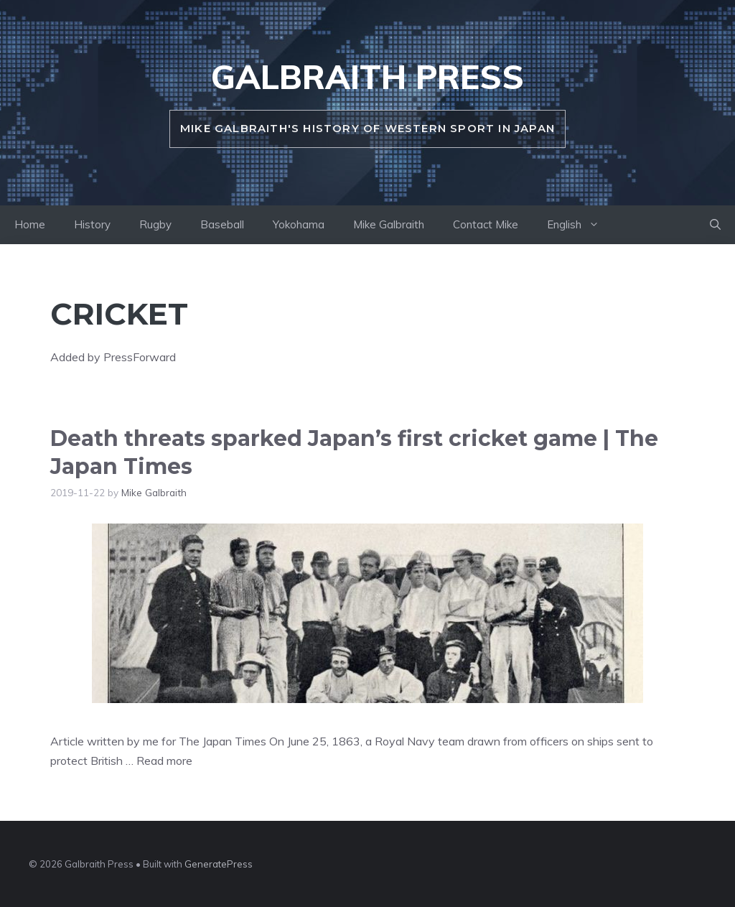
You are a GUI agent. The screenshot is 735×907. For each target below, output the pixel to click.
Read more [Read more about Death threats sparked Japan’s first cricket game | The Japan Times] (164, 760)
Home (29, 224)
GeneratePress (218, 864)
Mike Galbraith (388, 224)
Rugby (155, 224)
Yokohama (298, 224)
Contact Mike (485, 224)
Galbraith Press (367, 77)
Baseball (222, 224)
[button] (715, 224)
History (92, 224)
